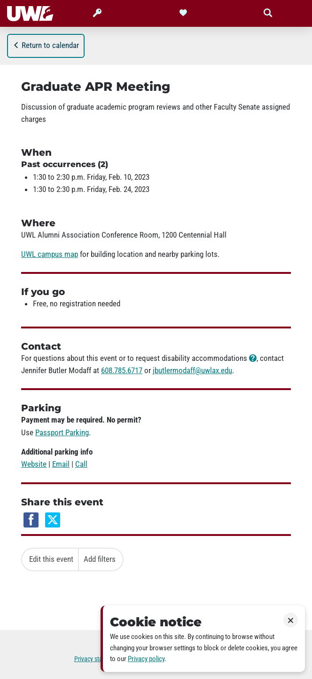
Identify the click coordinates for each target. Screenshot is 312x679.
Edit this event (51, 559)
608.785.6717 (121, 370)
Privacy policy (146, 659)
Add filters (100, 559)
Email (61, 464)
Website (34, 464)
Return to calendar (46, 45)
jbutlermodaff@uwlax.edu (192, 370)
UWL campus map (49, 254)
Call (81, 464)
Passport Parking (62, 432)
